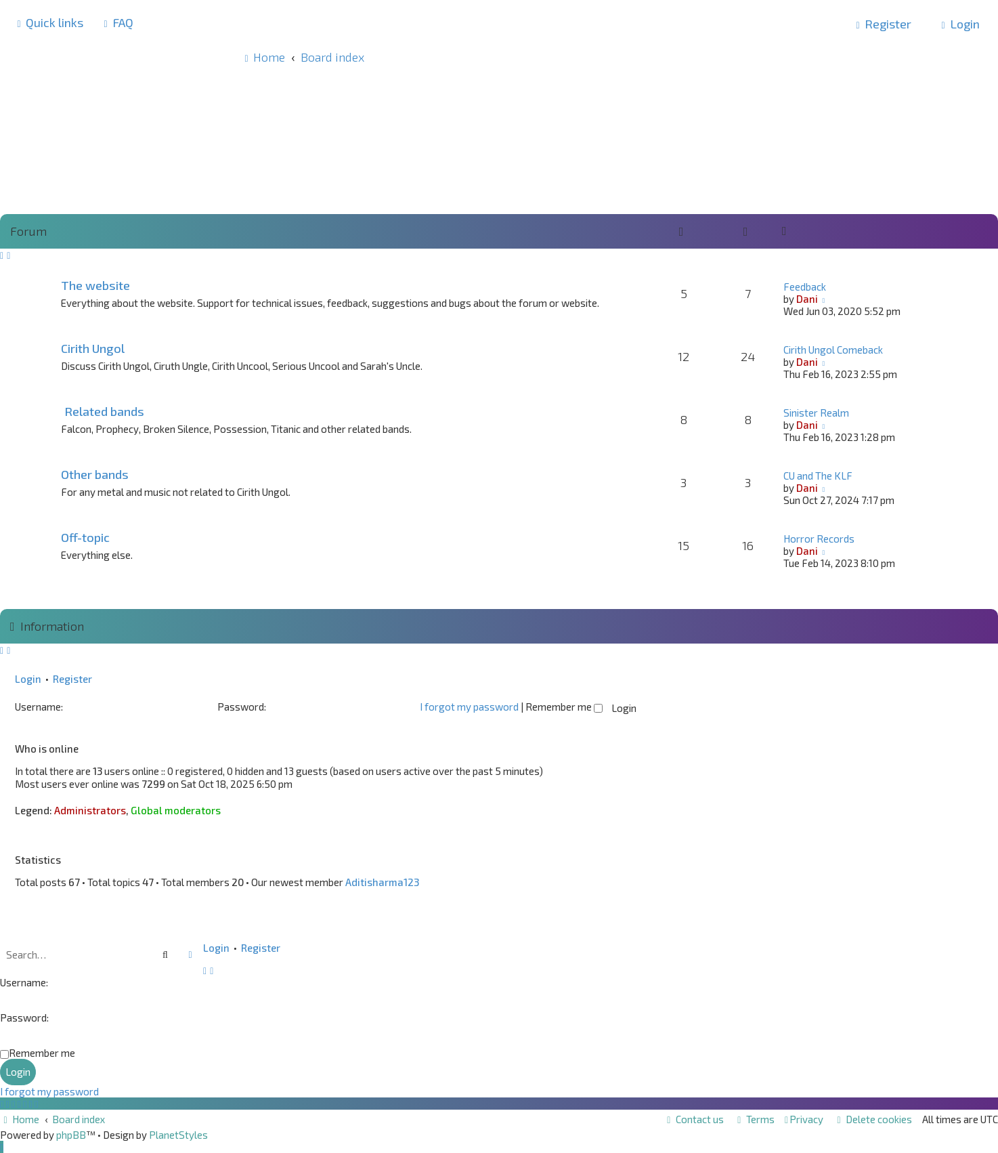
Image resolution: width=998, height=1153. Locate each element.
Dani (807, 299)
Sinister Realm (816, 412)
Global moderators (176, 810)
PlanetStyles (178, 1135)
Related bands (104, 411)
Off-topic (85, 537)
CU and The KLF (817, 475)
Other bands (95, 474)
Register (72, 679)
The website (95, 285)
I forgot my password (469, 706)
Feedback (804, 286)
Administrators (90, 810)
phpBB (71, 1135)
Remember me (564, 706)
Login (28, 679)
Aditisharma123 (382, 882)
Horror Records (818, 538)
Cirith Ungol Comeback (833, 349)
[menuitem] (117, 22)
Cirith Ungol (93, 348)
